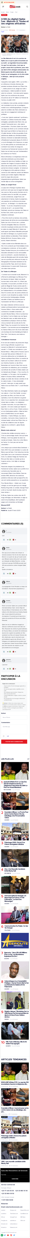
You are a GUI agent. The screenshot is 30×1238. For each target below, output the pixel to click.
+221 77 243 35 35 (7, 1191)
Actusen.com (4, 1224)
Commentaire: (14, 730)
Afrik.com (23, 1220)
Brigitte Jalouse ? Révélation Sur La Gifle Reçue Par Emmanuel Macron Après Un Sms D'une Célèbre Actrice (17, 1014)
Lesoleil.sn (3, 1213)
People (12, 12)
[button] (4, 539)
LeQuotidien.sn (13, 1224)
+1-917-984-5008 (7, 1200)
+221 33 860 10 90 (21, 1191)
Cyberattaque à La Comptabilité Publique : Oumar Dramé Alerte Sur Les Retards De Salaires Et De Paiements (16, 984)
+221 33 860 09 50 (7, 1193)
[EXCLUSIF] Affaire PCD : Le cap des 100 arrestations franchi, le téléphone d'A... (15, 1083)
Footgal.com (4, 1220)
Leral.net (3, 1210)
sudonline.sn (13, 1220)
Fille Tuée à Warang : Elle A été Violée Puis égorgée (16, 1043)
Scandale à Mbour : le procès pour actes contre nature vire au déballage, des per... (15, 1110)
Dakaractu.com (13, 1227)
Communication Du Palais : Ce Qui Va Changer (16, 927)
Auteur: (14, 716)
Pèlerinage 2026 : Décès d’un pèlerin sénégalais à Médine (13, 1137)
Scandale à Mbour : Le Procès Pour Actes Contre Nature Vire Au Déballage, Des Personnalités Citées (16, 815)
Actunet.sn (3, 1227)
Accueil (3, 12)
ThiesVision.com (14, 1213)
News (7, 12)
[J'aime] (9, 539)
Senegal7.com (13, 1217)
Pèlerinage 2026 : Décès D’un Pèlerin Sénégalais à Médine (14, 843)
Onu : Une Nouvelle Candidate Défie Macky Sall (14, 870)
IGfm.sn (3, 1217)
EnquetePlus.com (25, 1210)
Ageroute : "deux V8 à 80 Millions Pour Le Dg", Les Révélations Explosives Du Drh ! (15, 954)
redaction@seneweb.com (13, 1207)
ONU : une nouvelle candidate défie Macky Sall (13, 1162)
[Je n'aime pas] (14, 539)
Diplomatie (7, 873)
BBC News (23, 1217)
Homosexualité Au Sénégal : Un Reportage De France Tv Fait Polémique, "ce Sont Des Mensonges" (15, 898)
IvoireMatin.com (24, 1213)
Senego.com (13, 1210)
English (2, 31)
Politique (7, 930)
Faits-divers (7, 789)
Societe (6, 820)
